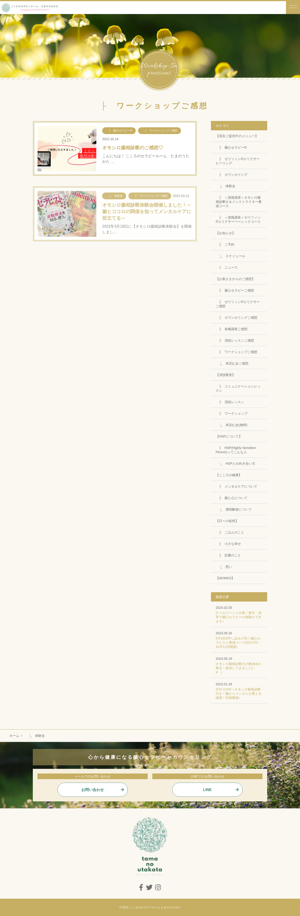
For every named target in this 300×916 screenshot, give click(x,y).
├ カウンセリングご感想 (236, 317)
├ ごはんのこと (230, 532)
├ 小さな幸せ (228, 544)
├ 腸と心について (232, 498)
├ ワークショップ (232, 413)
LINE (207, 790)
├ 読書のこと (228, 555)
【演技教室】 (225, 375)
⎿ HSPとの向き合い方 (235, 463)
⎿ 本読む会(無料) (231, 425)
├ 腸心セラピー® (231, 147)
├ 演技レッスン (230, 402)
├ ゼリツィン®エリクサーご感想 (238, 304)
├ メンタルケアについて (236, 486)
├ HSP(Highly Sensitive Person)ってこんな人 (236, 450)
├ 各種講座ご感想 (232, 329)
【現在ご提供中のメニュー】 (237, 136)
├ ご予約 (225, 244)
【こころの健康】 (229, 475)
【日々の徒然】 (227, 521)
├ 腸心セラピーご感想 (235, 290)
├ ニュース (227, 267)
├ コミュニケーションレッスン (238, 388)
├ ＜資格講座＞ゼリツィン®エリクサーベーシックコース (238, 219)
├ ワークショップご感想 (236, 352)
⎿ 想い (224, 567)
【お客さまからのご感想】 (235, 279)
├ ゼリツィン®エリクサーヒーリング (238, 161)
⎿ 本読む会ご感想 (232, 363)
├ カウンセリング (232, 174)
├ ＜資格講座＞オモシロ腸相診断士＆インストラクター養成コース (239, 202)
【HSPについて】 (229, 436)
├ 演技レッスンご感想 (235, 340)
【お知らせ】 (225, 233)
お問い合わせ (92, 790)
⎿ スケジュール (230, 256)
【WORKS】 (225, 578)
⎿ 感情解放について (234, 509)
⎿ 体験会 (225, 186)
